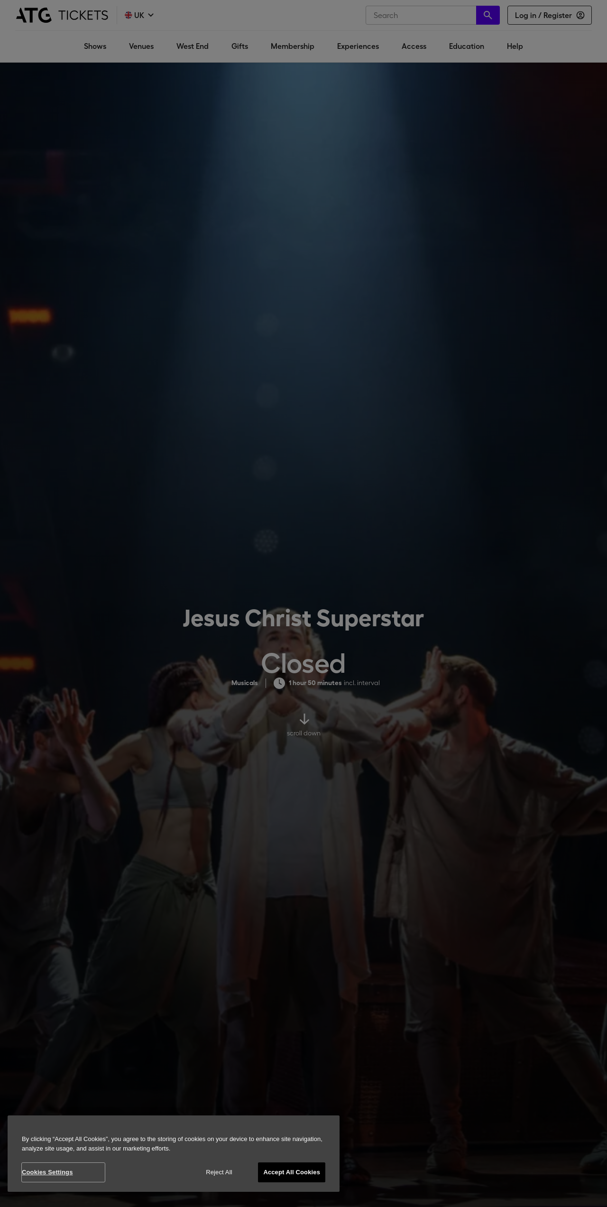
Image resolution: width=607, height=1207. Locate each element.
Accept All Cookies (291, 1172)
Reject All (219, 1172)
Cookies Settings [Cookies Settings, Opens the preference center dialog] (47, 1172)
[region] (174, 1153)
